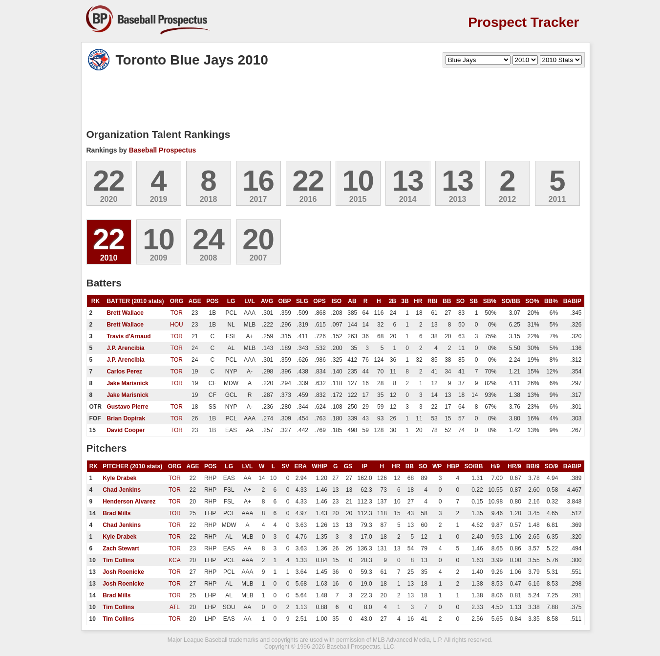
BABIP (572, 301)
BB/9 (532, 466)
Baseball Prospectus (162, 150)
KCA (175, 560)
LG (231, 301)
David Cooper (125, 430)
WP (437, 466)
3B (404, 301)
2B (392, 301)
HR (418, 301)
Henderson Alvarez (129, 501)
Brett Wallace (125, 312)
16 (258, 180)
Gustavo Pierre (127, 406)
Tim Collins (118, 560)
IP (364, 466)
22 (109, 180)
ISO (337, 301)
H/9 (495, 466)
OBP (284, 301)
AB (352, 301)
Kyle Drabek (119, 478)
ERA (301, 466)
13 (408, 180)
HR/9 (514, 466)
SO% (532, 301)
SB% (489, 301)
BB (447, 301)
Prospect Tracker (523, 22)
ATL (175, 607)
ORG (176, 301)
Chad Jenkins (122, 489)
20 (258, 239)
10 (358, 180)
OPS (319, 301)
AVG (267, 301)
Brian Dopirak (125, 418)
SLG (302, 301)
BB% (551, 301)
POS (212, 301)
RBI (432, 301)
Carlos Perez (124, 371)
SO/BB (511, 301)
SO (460, 301)
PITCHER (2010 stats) (132, 466)
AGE (195, 301)
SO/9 (551, 466)
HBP (453, 466)
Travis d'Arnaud (128, 336)
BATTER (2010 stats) (135, 301)
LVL (249, 301)
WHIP (319, 466)
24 (208, 239)
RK (95, 301)
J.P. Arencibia (125, 348)
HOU (176, 324)
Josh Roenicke (123, 572)
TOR (176, 312)
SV (285, 466)
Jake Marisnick (127, 383)
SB (473, 301)
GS (348, 466)
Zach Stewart (121, 548)
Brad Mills (116, 513)
